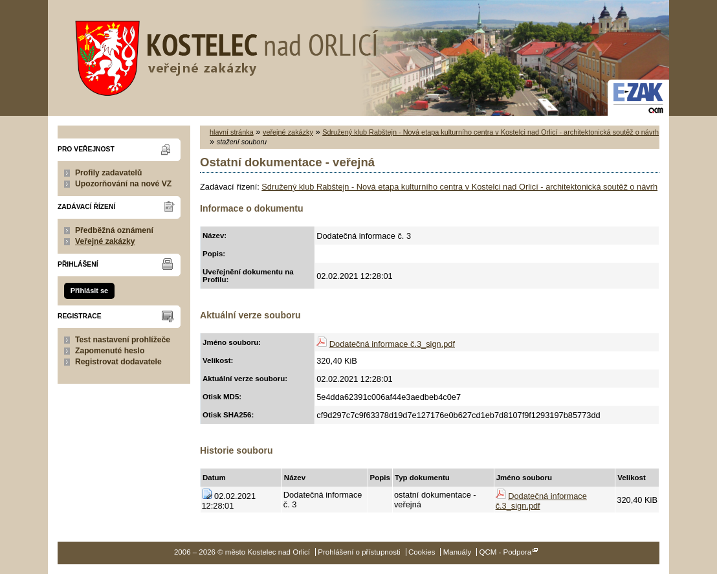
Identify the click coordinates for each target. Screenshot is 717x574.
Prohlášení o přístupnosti (359, 552)
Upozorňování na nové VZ (123, 183)
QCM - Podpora (505, 552)
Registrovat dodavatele (118, 361)
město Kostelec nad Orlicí (222, 55)
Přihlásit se (89, 290)
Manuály (457, 552)
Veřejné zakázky (105, 241)
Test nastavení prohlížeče (122, 339)
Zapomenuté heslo (109, 350)
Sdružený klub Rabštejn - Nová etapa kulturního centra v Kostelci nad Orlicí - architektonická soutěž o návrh (490, 132)
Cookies (422, 552)
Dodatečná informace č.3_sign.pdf (392, 344)
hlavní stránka (232, 132)
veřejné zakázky (288, 132)
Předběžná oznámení (114, 230)
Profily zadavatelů (108, 172)
